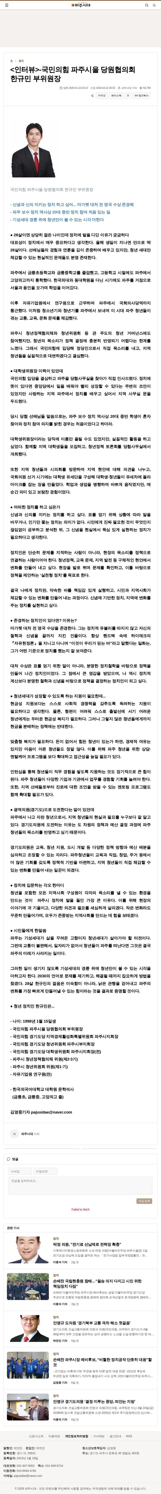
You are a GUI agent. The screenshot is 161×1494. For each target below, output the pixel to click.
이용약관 (54, 1436)
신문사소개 (36, 1436)
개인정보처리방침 (76, 1436)
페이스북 (116, 95)
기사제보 (99, 1436)
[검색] (146, 5)
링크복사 (141, 95)
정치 (21, 61)
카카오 (102, 95)
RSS (129, 1436)
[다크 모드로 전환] (154, 5)
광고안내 (115, 1436)
